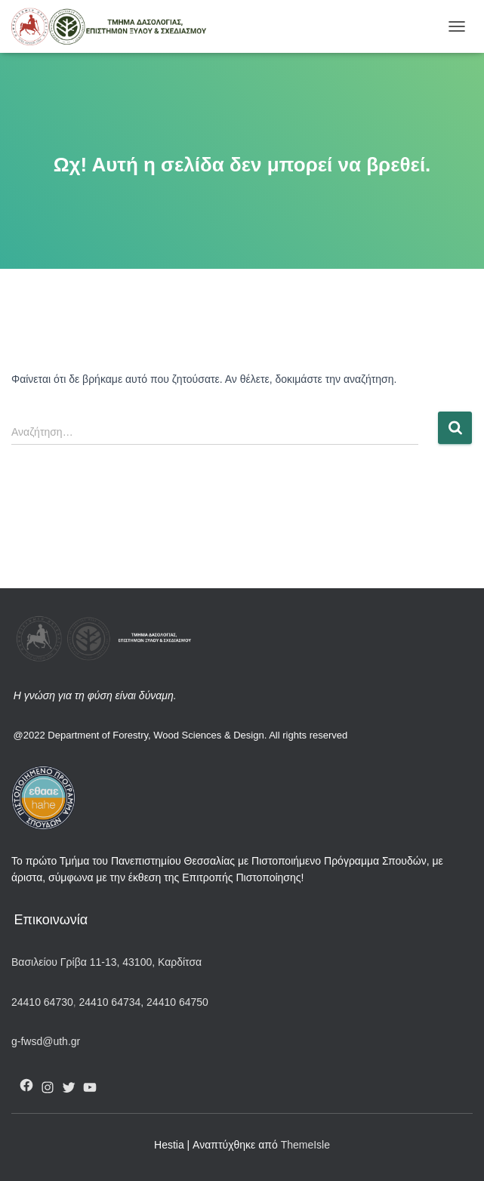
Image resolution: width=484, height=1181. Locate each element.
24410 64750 (177, 1002)
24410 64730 (42, 1002)
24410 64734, (111, 1002)
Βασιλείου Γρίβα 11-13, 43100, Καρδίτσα (106, 962)
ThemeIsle (305, 1145)
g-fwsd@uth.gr (45, 1041)
